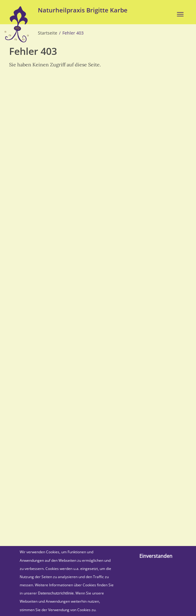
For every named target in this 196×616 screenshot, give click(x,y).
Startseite (47, 33)
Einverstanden (155, 556)
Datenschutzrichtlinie (56, 593)
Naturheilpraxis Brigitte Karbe (83, 10)
